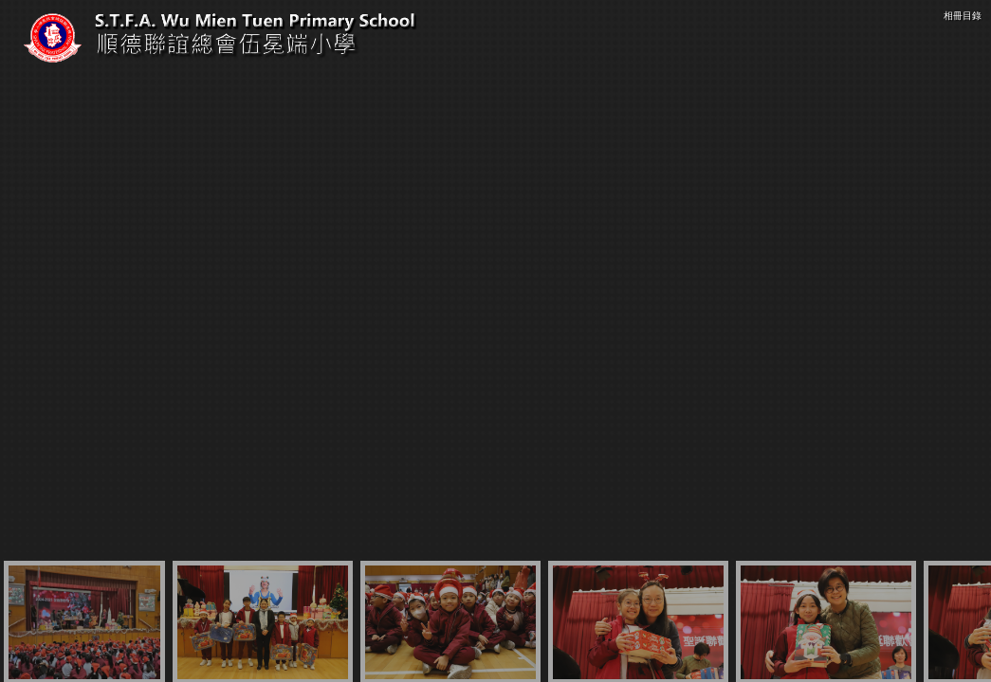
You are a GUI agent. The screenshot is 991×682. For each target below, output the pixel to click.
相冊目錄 (963, 15)
